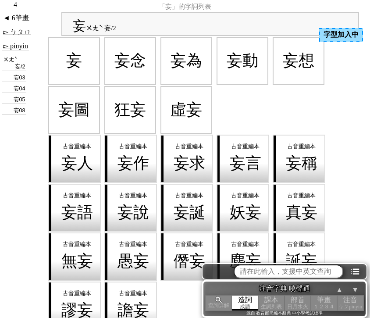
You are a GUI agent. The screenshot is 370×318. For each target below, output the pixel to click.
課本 (271, 303)
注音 (350, 303)
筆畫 (324, 303)
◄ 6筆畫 (16, 17)
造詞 (245, 303)
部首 (298, 303)
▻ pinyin (15, 46)
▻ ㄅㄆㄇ (17, 32)
